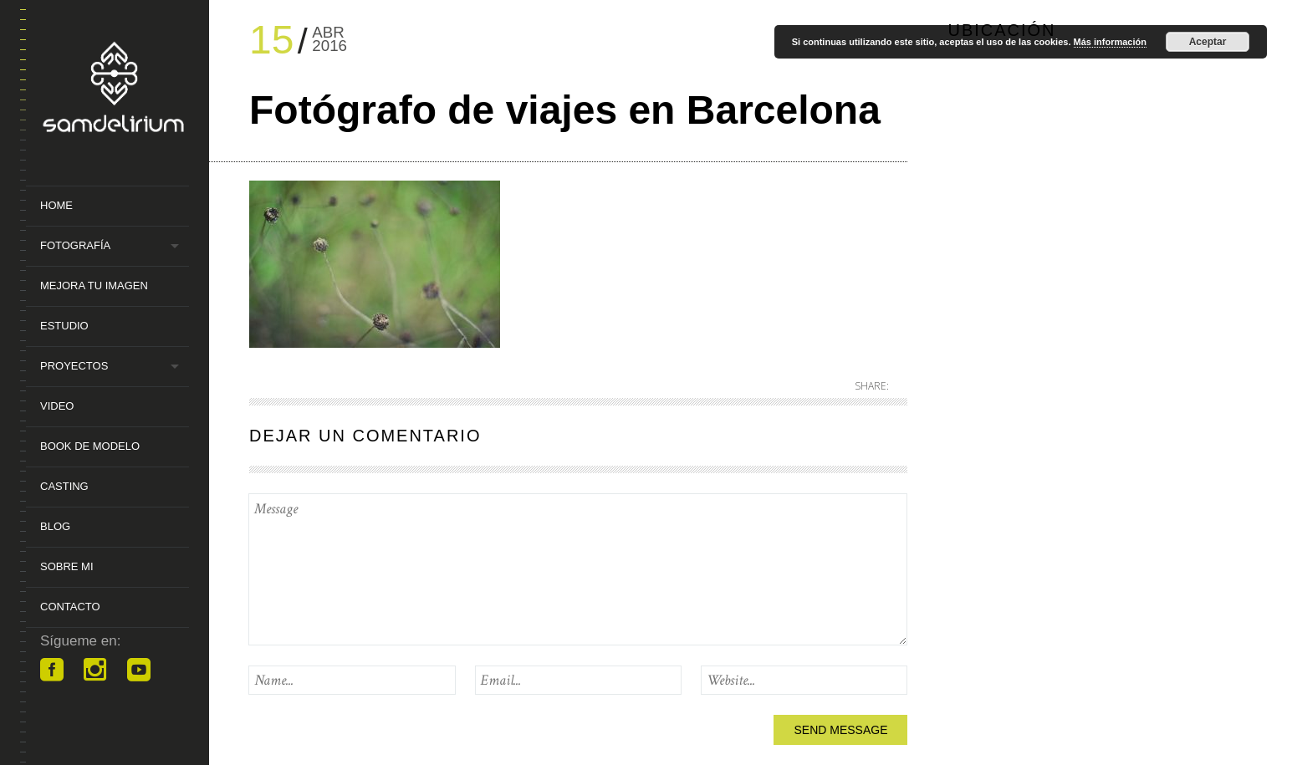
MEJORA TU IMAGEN (94, 285)
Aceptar (1208, 42)
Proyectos (74, 366)
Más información (1110, 42)
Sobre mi (67, 566)
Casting (64, 486)
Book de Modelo (90, 446)
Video (57, 406)
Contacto (70, 606)
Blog (55, 526)
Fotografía (75, 245)
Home (56, 205)
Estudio (64, 325)
